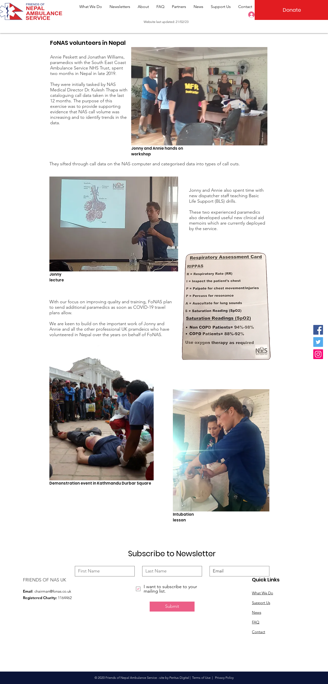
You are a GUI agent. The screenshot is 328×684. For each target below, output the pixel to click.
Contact (258, 631)
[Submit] (172, 607)
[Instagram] (318, 354)
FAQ (255, 622)
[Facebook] (318, 330)
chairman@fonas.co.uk (52, 591)
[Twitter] (318, 342)
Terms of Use (201, 678)
